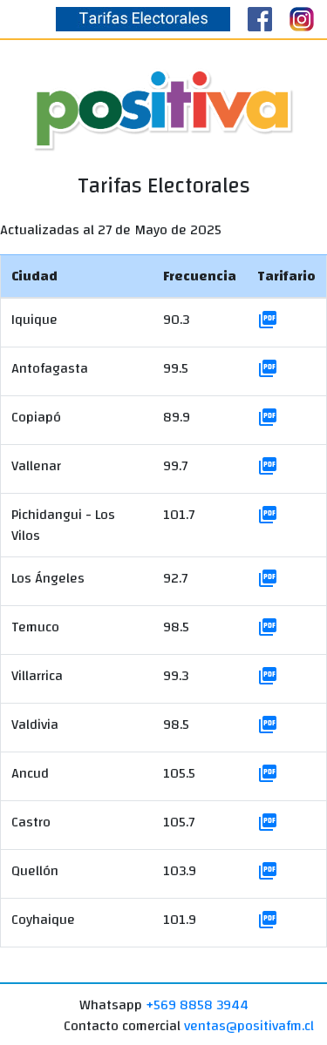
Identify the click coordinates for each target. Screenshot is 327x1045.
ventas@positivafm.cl (249, 1026)
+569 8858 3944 (197, 1005)
